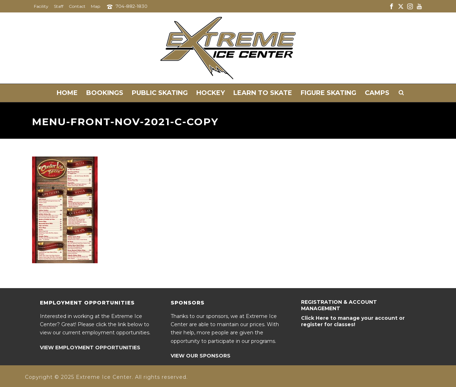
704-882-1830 (131, 6)
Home (67, 93)
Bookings (104, 93)
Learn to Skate (262, 93)
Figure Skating (328, 93)
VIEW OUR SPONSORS (200, 355)
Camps (377, 93)
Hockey (210, 93)
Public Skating (160, 93)
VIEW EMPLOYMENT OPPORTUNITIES (90, 347)
